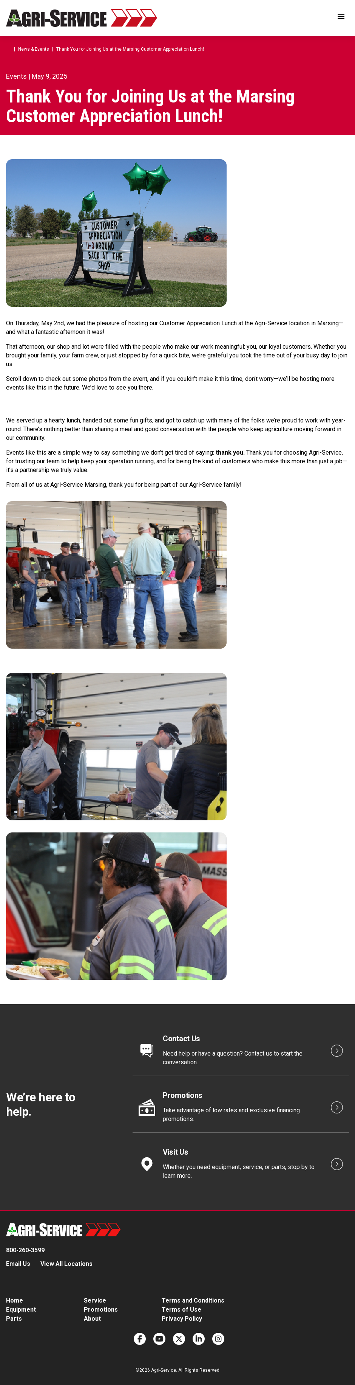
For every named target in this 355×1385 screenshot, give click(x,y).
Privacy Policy (182, 1318)
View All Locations (66, 1263)
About (92, 1318)
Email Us (18, 1263)
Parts (14, 1318)
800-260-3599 (25, 1250)
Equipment (21, 1309)
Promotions (101, 1309)
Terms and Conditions (193, 1300)
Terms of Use (181, 1309)
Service (95, 1300)
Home (8, 49)
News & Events (33, 49)
